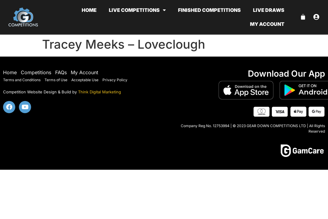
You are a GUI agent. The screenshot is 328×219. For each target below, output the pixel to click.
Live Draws (268, 10)
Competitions (36, 72)
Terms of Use (56, 80)
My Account (84, 72)
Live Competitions (137, 10)
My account (267, 24)
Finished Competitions (209, 10)
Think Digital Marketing (99, 91)
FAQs (61, 72)
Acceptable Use (84, 80)
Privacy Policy (114, 80)
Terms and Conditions (22, 80)
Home (89, 10)
